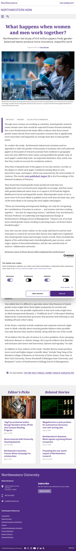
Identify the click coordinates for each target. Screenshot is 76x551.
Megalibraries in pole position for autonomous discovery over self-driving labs (57, 425)
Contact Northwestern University (12, 528)
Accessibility (6, 516)
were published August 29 (37, 176)
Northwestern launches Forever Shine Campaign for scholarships (17, 453)
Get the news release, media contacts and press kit (49, 373)
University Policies (7, 537)
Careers (4, 525)
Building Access (7, 519)
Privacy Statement (7, 531)
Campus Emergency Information (12, 522)
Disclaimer (71, 547)
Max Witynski (44, 47)
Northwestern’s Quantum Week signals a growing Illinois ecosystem (57, 439)
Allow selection (37, 293)
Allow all (62, 293)
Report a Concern (7, 534)
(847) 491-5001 (9, 495)
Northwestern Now (16, 10)
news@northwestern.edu (12, 501)
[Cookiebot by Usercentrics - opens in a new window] (65, 255)
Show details (65, 287)
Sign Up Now (45, 491)
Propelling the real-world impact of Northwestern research (54, 453)
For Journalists (67, 3)
